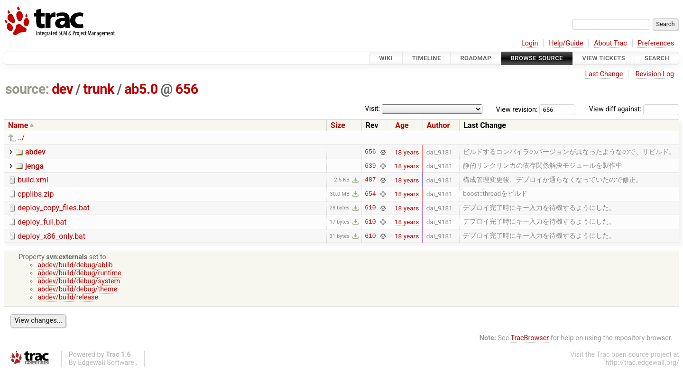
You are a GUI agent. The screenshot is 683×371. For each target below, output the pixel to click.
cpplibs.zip (36, 194)
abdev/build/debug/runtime (79, 273)
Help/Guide (566, 43)
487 (370, 180)
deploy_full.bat (42, 221)
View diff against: (634, 109)
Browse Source (537, 58)
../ (21, 137)
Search (657, 58)
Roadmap (475, 58)
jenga (34, 166)
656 (186, 89)
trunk (98, 89)
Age (402, 125)
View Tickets (603, 58)
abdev (35, 151)
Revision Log (655, 74)
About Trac (610, 43)
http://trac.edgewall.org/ (642, 363)
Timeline (426, 58)
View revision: (517, 109)
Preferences (655, 43)
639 (370, 166)
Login (529, 43)
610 (370, 208)
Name (18, 125)
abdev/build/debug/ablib (74, 265)
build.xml (33, 179)
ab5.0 (140, 89)
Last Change (604, 74)
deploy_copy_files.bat (54, 207)
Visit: (372, 109)
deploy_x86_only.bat (51, 236)
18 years (407, 152)
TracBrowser (530, 338)
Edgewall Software (106, 363)
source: (27, 89)
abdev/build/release (67, 297)
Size (338, 125)
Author (438, 125)
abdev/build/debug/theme (77, 289)
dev (62, 89)
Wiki (386, 58)
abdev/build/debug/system (78, 281)
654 (370, 194)
